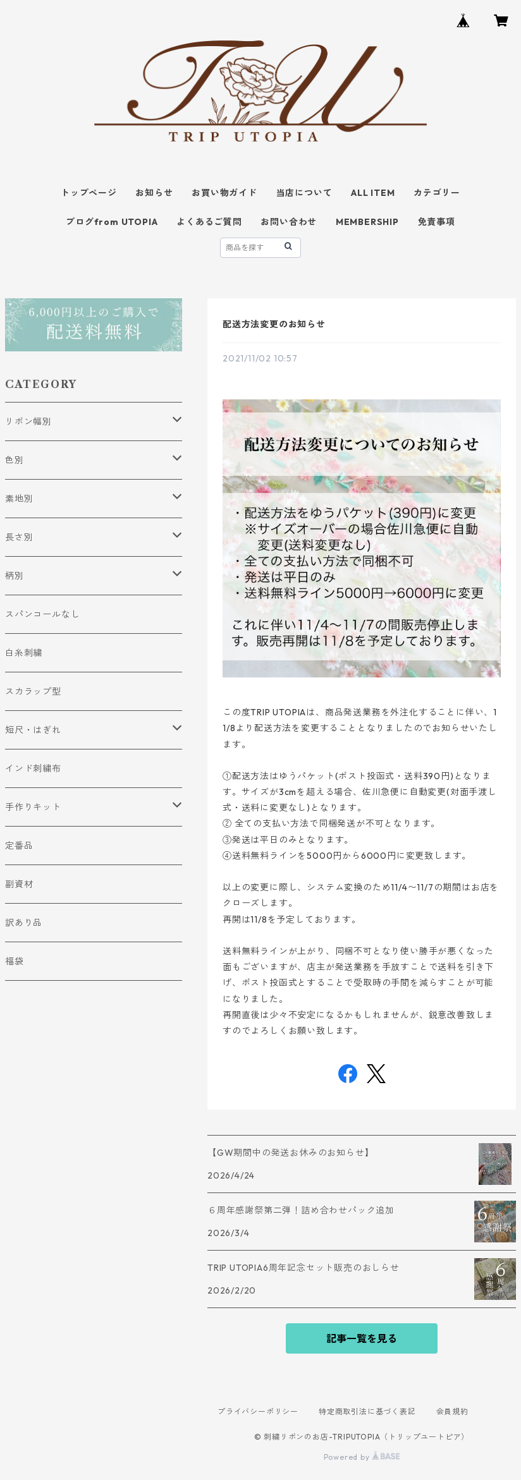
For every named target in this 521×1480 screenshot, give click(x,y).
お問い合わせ (288, 221)
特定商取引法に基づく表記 (367, 1411)
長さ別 (19, 537)
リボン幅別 (28, 421)
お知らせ (154, 192)
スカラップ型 (33, 691)
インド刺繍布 (33, 768)
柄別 (14, 575)
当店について (304, 192)
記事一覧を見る (361, 1338)
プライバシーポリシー (258, 1411)
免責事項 (436, 221)
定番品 (19, 845)
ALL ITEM (373, 192)
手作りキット (33, 807)
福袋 (14, 961)
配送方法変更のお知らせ (274, 324)
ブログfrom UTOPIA (111, 221)
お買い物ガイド (224, 192)
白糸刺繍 (23, 652)
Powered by (362, 1457)
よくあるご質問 (209, 221)
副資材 (19, 884)
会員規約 (452, 1411)
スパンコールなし (42, 614)
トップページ (89, 192)
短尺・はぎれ (33, 730)
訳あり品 (23, 922)
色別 (14, 460)
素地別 (19, 498)
